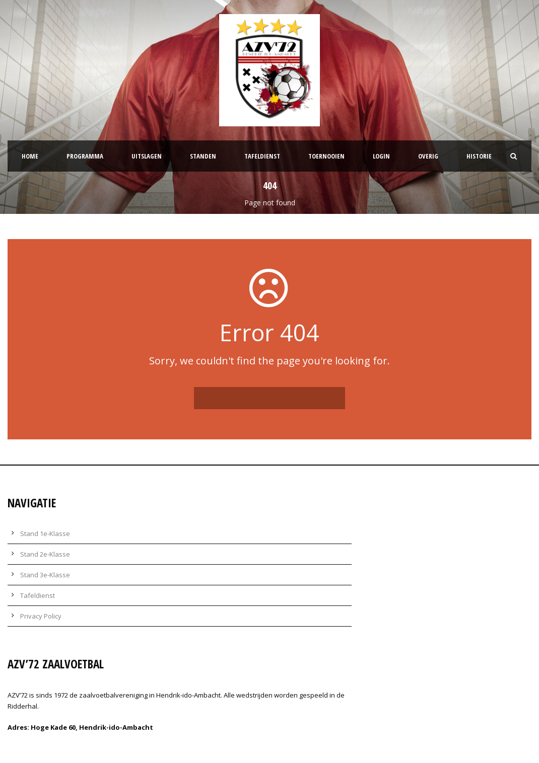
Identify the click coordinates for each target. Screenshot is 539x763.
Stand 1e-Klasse (45, 533)
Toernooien (326, 156)
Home (30, 156)
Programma (84, 156)
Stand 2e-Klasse (45, 554)
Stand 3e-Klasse (45, 574)
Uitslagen (146, 156)
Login (381, 156)
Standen (203, 156)
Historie (479, 156)
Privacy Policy (40, 616)
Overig (428, 156)
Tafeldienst (262, 156)
